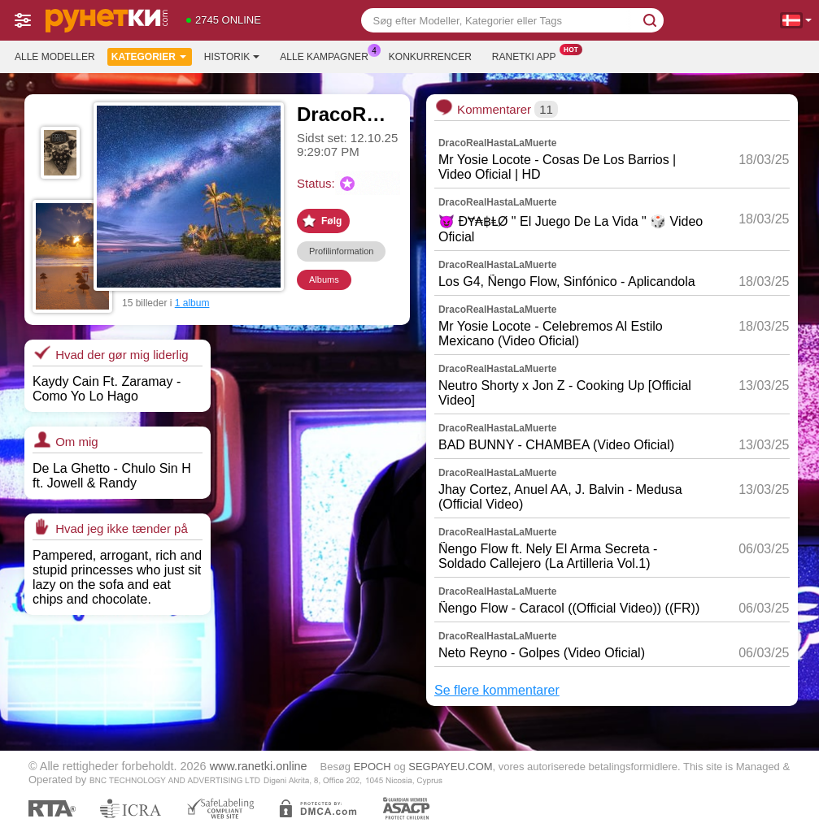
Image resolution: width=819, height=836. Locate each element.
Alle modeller (55, 57)
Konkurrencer (430, 57)
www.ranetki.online (258, 766)
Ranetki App (528, 55)
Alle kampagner (328, 55)
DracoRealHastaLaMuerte (497, 143)
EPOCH (372, 766)
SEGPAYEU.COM (450, 766)
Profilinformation (341, 251)
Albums (324, 279)
